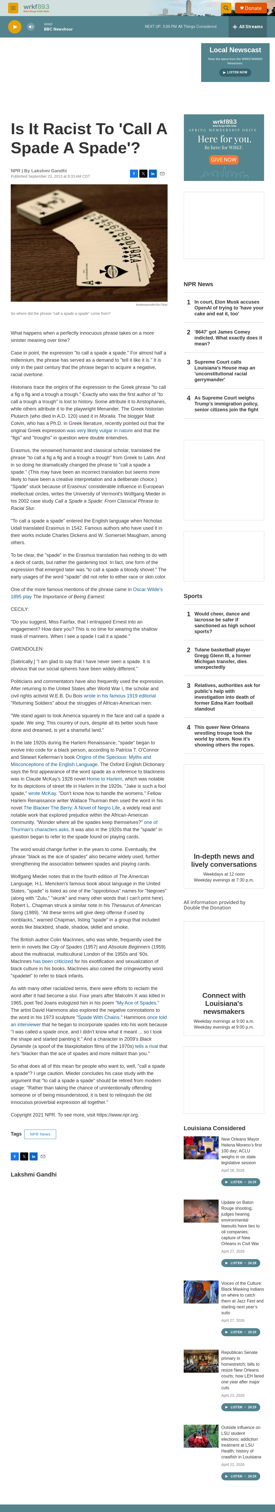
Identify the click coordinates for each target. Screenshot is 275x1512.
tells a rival (146, 1046)
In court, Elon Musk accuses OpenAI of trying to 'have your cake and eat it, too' (228, 307)
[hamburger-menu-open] (13, 8)
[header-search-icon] (226, 8)
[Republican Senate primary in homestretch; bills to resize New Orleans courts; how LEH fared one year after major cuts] (201, 1361)
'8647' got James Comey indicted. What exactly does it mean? (228, 337)
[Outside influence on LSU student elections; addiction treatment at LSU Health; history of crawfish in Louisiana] (201, 1436)
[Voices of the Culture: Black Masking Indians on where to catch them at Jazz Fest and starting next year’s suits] (201, 1292)
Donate (253, 8)
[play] (14, 27)
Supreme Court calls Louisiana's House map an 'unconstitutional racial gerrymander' (224, 370)
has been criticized (53, 961)
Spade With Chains (99, 1017)
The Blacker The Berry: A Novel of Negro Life (72, 808)
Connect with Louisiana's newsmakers (224, 1003)
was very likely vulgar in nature (100, 430)
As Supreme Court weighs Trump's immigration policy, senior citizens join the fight (226, 403)
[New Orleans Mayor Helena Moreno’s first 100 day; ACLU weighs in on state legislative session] (201, 1147)
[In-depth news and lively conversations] (224, 805)
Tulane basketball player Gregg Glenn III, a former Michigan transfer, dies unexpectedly (222, 658)
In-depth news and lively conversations (224, 860)
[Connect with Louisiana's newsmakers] (224, 952)
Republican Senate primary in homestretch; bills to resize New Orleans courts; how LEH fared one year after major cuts (242, 1370)
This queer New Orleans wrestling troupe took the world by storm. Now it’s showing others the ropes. (224, 736)
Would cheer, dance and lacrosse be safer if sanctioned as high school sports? (224, 622)
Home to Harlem (104, 779)
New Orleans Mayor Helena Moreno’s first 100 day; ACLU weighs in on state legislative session (241, 1151)
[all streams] (248, 27)
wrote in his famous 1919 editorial (120, 696)
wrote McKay (42, 793)
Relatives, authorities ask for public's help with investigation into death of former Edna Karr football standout (227, 697)
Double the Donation (207, 907)
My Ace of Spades (136, 1003)
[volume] (30, 27)
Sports (193, 596)
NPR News (40, 1134)
